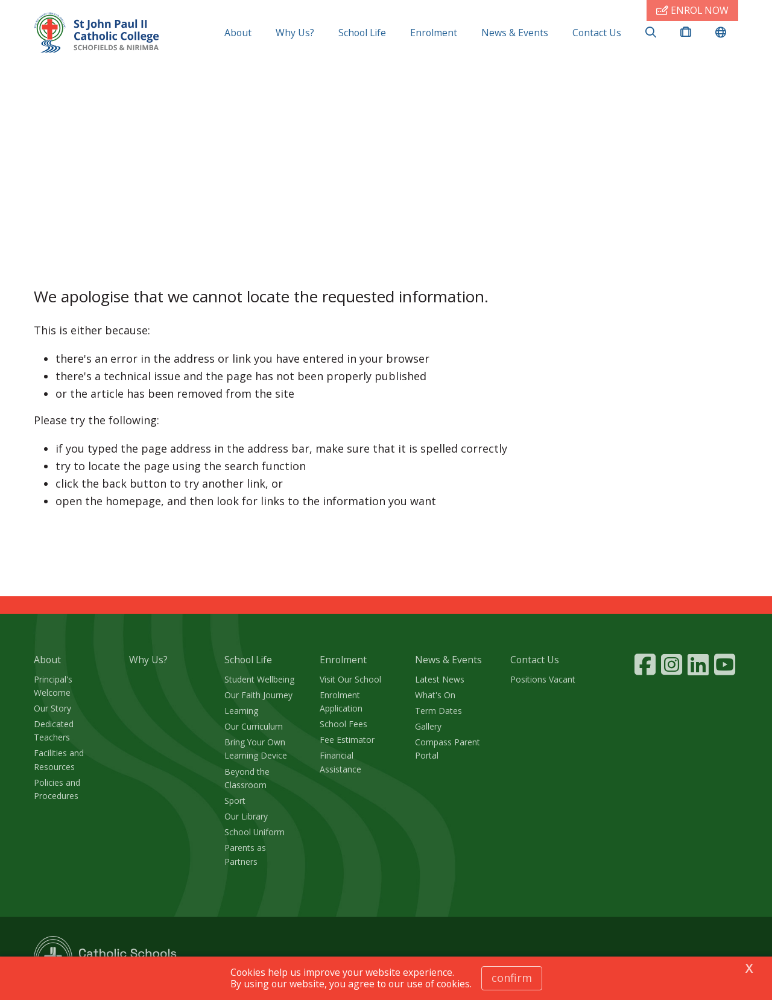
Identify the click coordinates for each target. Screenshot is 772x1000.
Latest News (439, 679)
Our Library (246, 816)
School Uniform (254, 832)
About (238, 32)
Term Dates (438, 710)
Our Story (52, 708)
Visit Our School (350, 679)
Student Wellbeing (259, 679)
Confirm (512, 977)
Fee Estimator (347, 739)
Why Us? (295, 32)
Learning (241, 710)
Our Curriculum (253, 726)
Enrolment (433, 32)
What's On (435, 695)
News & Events (514, 32)
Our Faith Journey (258, 695)
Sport (234, 800)
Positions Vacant (542, 679)
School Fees (343, 724)
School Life (362, 32)
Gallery (428, 726)
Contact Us (596, 32)
